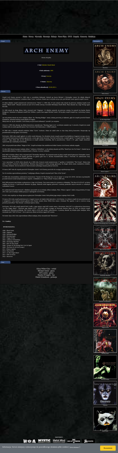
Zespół (3, 41)
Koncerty (83, 36)
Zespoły (76, 36)
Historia (3, 91)
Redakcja (91, 36)
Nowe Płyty (62, 36)
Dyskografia (97, 41)
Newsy (31, 36)
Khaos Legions (105, 171)
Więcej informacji (74, 447)
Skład (2, 262)
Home (25, 36)
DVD (70, 36)
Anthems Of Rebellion (105, 301)
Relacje (54, 36)
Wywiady (38, 36)
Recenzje (46, 36)
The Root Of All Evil (105, 197)
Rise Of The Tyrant (105, 249)
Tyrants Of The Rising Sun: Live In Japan (105, 223)
